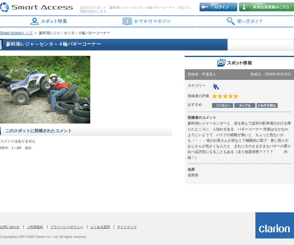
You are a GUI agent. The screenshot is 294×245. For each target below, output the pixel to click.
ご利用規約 (35, 227)
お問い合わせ (10, 227)
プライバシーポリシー (66, 227)
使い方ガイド (245, 21)
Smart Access (37, 7)
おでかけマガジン (147, 21)
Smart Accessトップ (16, 33)
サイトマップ (127, 227)
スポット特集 (49, 21)
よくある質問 (100, 227)
